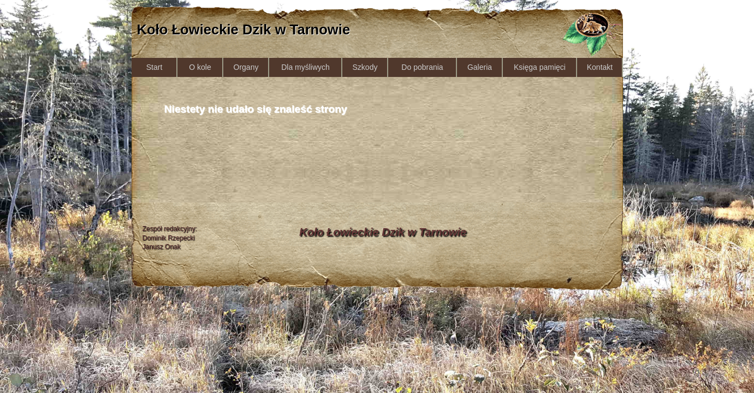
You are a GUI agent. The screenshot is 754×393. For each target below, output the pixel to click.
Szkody (365, 67)
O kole (200, 67)
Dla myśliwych (305, 67)
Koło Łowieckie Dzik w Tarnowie (244, 29)
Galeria (479, 67)
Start (154, 67)
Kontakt (600, 67)
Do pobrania (422, 67)
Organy (246, 67)
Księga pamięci (540, 67)
